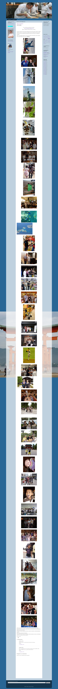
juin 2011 (45, 63)
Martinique (45, 41)
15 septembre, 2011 (21, 644)
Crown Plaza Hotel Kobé (46, 37)
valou (9, 48)
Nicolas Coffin (13, 5)
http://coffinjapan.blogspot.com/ (29, 28)
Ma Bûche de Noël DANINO (46, 52)
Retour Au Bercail (20, 23)
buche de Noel (47, 36)
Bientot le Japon (46, 56)
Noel (47, 42)
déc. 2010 (45, 67)
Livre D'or (14, 19)
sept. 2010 (45, 69)
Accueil (9, 19)
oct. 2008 (45, 74)
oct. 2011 (45, 61)
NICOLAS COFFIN (10, 41)
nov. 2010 (45, 68)
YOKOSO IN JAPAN (11, 23)
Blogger (32, 686)
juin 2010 (45, 70)
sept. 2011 (45, 62)
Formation (45, 38)
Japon (49, 38)
